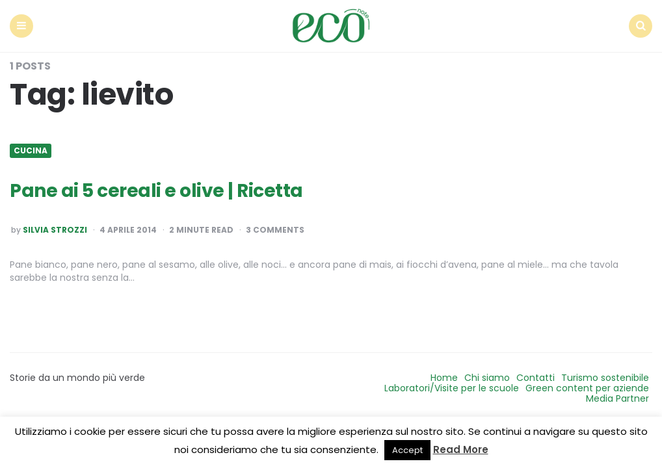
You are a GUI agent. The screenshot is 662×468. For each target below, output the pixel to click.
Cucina (30, 150)
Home (444, 377)
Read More (460, 449)
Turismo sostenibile (605, 377)
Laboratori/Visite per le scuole (451, 388)
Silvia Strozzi (55, 230)
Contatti (535, 377)
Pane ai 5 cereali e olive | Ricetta (156, 190)
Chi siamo (487, 377)
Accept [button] (407, 450)
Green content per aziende (587, 388)
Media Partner (617, 398)
